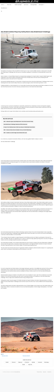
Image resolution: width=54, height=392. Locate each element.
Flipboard (20, 362)
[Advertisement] (27, 21)
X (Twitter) (27, 362)
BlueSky (33, 362)
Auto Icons (26, 4)
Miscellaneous (5, 8)
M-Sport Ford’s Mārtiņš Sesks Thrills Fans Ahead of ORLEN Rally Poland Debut (19, 127)
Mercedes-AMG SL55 (26, 355)
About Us (44, 371)
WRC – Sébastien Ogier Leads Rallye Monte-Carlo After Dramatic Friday (18, 121)
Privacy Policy (39, 371)
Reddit (7, 362)
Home (3, 4)
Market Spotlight (18, 4)
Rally (3, 354)
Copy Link (30, 364)
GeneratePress (17, 371)
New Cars (10, 4)
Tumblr (23, 364)
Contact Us (49, 371)
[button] (1, 11)
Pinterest (14, 362)
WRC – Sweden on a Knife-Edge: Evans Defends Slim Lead (15, 132)
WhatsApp (46, 362)
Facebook (40, 362)
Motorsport (42, 4)
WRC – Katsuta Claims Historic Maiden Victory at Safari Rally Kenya (17, 129)
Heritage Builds (33, 4)
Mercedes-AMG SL (5, 355)
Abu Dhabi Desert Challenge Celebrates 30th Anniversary (15, 124)
